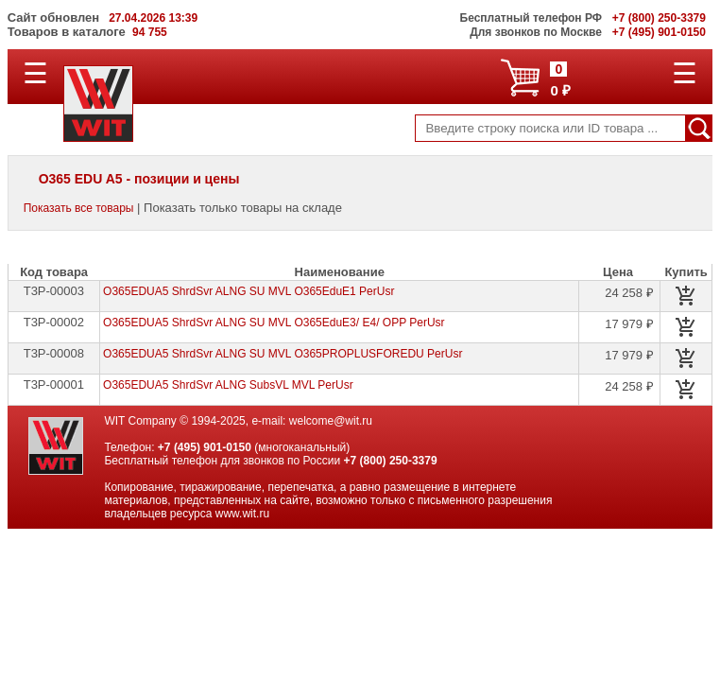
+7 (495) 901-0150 (204, 447)
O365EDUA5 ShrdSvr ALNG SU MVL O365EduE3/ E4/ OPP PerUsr (274, 322)
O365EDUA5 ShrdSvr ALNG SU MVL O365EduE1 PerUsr (248, 291)
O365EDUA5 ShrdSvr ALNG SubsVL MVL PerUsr (228, 385)
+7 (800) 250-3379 (390, 460)
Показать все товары (79, 208)
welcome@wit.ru (330, 421)
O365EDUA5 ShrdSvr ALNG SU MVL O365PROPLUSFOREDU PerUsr (282, 353)
